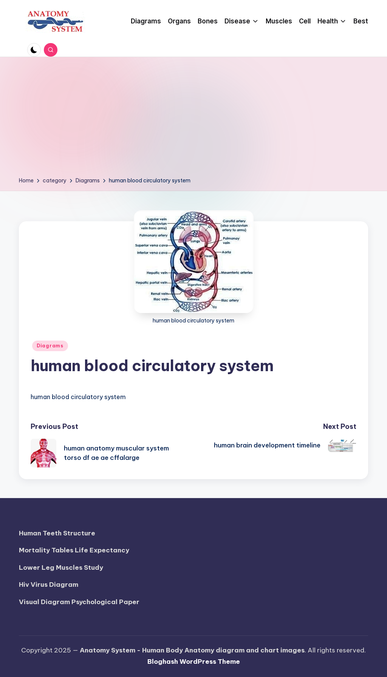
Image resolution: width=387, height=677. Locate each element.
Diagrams (50, 346)
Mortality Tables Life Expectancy (74, 550)
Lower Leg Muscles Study (61, 567)
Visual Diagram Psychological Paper (79, 602)
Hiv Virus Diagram (48, 584)
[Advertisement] (193, 119)
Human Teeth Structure (57, 533)
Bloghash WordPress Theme (193, 661)
